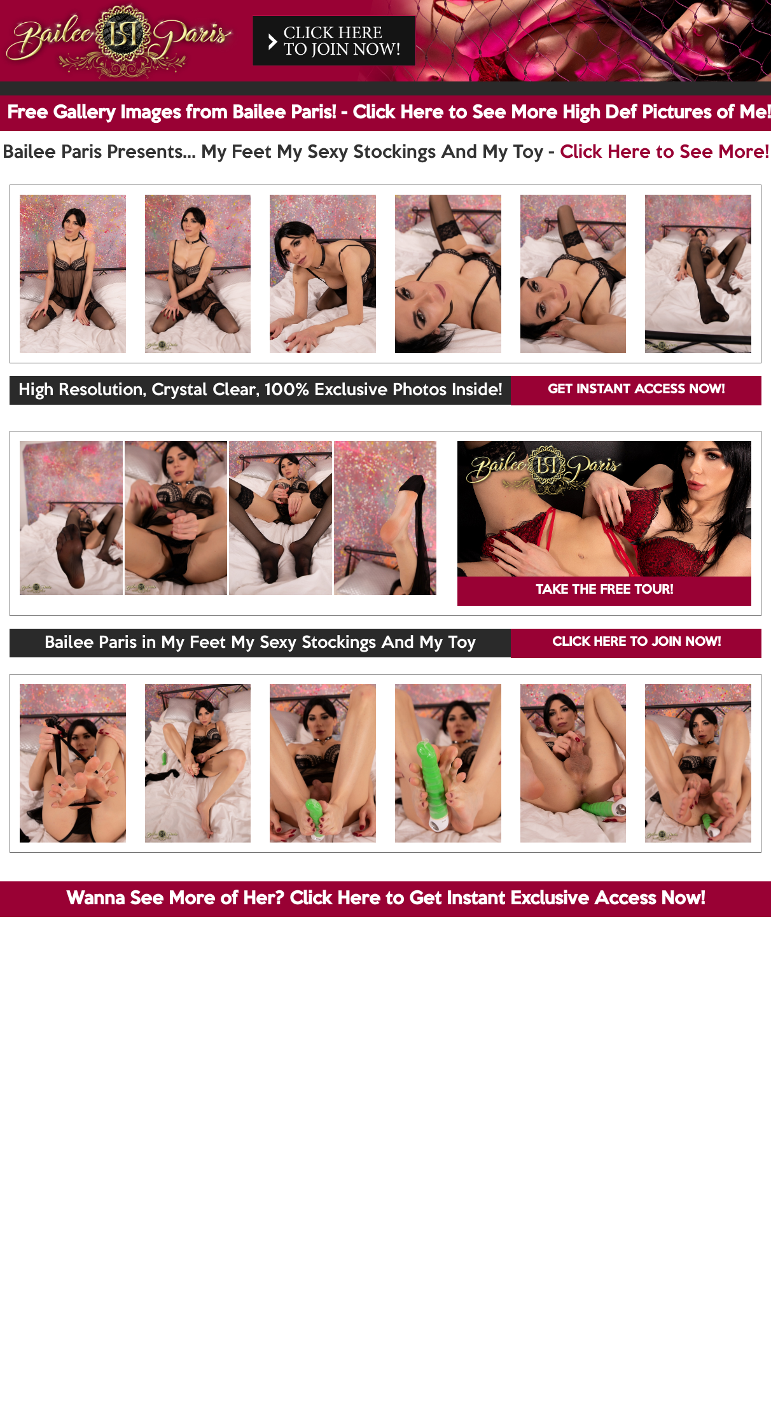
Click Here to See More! (664, 152)
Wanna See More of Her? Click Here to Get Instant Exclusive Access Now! (385, 899)
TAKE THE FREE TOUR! (604, 590)
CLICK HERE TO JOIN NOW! (636, 642)
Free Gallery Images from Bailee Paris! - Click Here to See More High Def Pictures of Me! (389, 113)
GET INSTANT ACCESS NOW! (636, 390)
